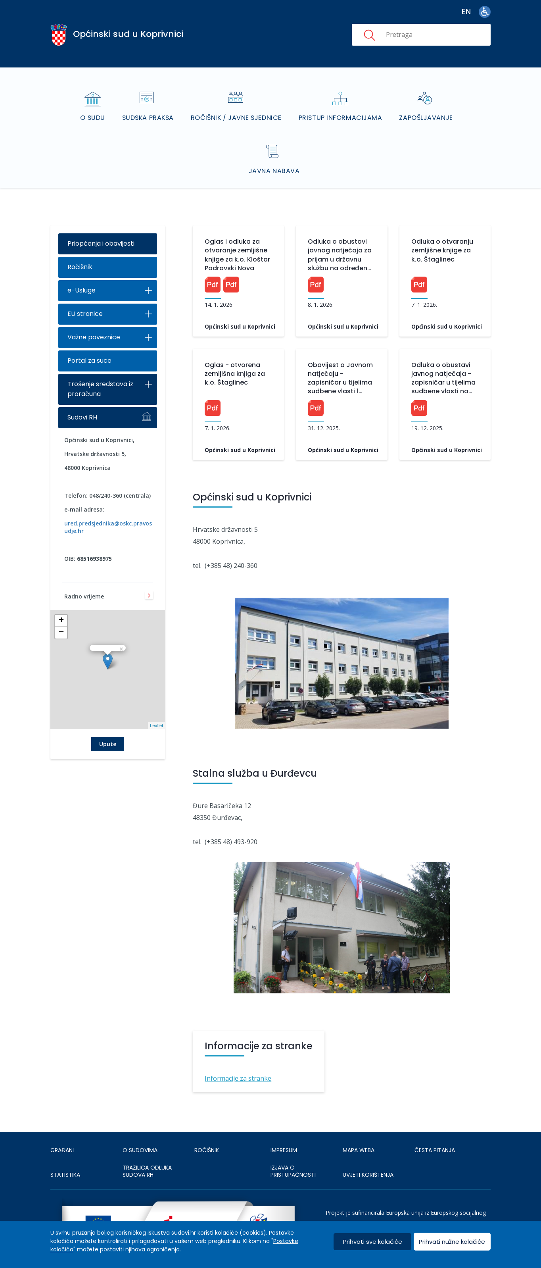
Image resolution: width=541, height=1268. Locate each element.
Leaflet (156, 705)
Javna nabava (274, 150)
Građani (62, 1129)
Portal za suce (89, 340)
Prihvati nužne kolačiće (452, 1241)
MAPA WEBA (358, 1129)
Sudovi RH (82, 397)
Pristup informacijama (341, 107)
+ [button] (61, 600)
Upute (107, 723)
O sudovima (140, 1129)
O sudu (91, 107)
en (466, 11)
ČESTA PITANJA (434, 1129)
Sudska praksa (147, 107)
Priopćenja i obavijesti (100, 223)
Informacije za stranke (238, 1057)
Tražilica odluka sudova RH (147, 1150)
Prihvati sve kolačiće (372, 1241)
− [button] (61, 612)
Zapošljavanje (428, 107)
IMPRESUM (283, 1129)
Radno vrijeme (84, 576)
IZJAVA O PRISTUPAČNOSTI (293, 1150)
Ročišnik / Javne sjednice (236, 107)
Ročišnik (79, 247)
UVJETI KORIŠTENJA (368, 1154)
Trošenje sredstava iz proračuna (100, 369)
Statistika (65, 1154)
